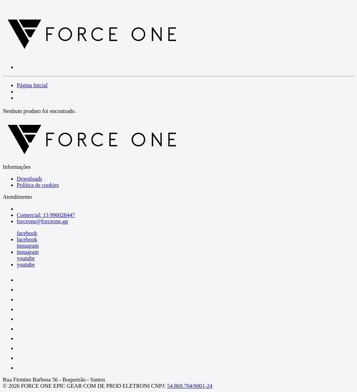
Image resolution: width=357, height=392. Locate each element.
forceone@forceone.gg (42, 221)
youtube (26, 258)
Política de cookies (38, 185)
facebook (27, 233)
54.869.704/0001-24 (189, 386)
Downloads (29, 179)
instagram (28, 246)
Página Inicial (32, 85)
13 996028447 (59, 215)
